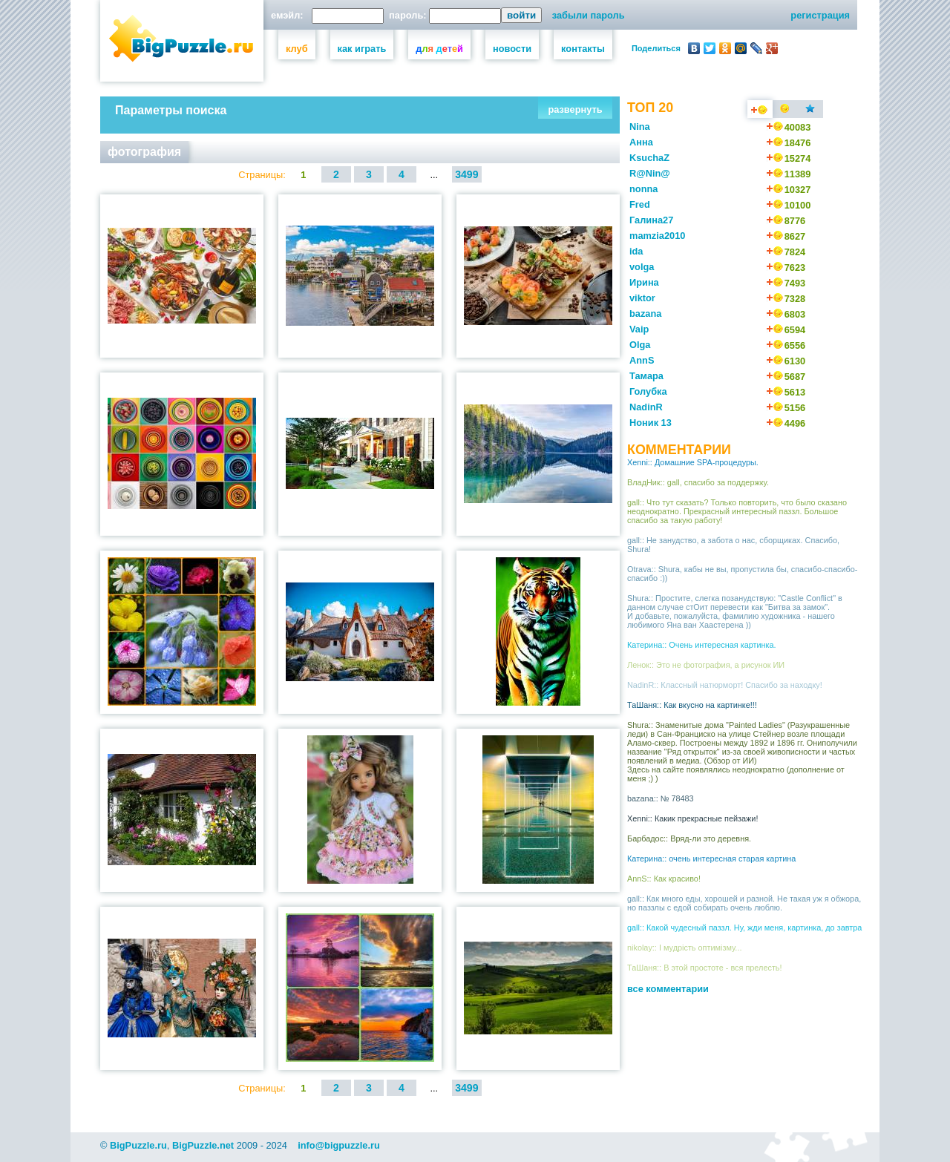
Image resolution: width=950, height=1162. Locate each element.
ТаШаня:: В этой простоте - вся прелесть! (704, 967)
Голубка (648, 391)
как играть (362, 48)
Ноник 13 (650, 422)
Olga (639, 344)
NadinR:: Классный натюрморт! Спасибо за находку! (724, 684)
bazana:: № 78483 (660, 798)
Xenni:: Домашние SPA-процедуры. (693, 462)
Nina (639, 126)
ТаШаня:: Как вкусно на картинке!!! (692, 704)
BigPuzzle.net (203, 1145)
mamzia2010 (657, 235)
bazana (645, 313)
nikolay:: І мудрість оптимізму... (684, 947)
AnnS (641, 360)
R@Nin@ (649, 173)
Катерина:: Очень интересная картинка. (701, 644)
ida (636, 251)
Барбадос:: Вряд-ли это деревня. (689, 838)
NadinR (646, 407)
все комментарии (668, 988)
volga (641, 266)
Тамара (646, 375)
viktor (642, 297)
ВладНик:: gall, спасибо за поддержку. (698, 482)
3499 (466, 174)
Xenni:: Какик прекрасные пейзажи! (692, 818)
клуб (297, 48)
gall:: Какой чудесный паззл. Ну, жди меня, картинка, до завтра (744, 927)
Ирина (644, 282)
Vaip (639, 329)
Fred (639, 204)
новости (512, 48)
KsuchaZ (649, 157)
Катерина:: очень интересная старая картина (711, 858)
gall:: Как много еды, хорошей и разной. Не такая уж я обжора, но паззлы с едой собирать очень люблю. (744, 903)
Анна (641, 142)
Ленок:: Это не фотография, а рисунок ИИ (705, 664)
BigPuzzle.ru (138, 1145)
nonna (643, 188)
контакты (583, 48)
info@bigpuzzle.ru (339, 1145)
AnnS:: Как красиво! (664, 878)
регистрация (820, 15)
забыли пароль (588, 15)
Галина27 (651, 220)
